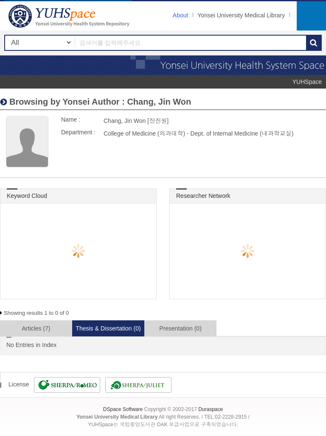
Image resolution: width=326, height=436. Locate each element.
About (180, 15)
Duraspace (210, 409)
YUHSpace (307, 81)
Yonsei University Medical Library (241, 15)
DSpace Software (123, 409)
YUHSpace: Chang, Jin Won (70, 16)
